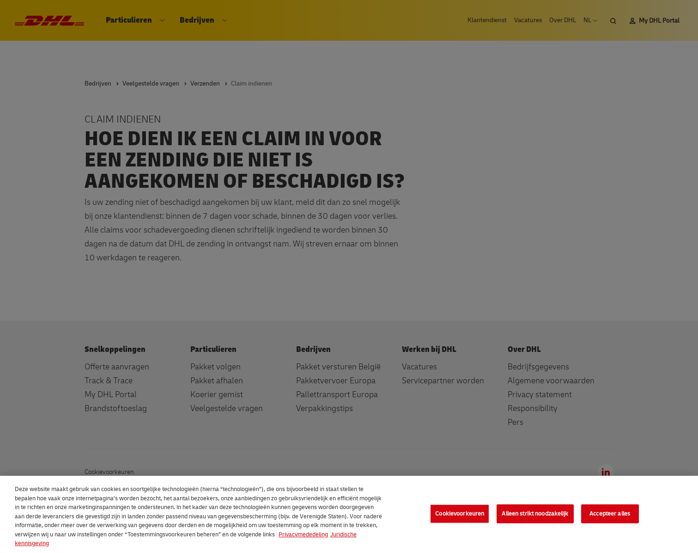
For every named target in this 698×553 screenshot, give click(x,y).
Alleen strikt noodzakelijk (535, 513)
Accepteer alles (609, 513)
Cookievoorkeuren (459, 513)
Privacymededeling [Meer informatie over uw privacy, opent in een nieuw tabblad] (303, 534)
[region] (349, 514)
